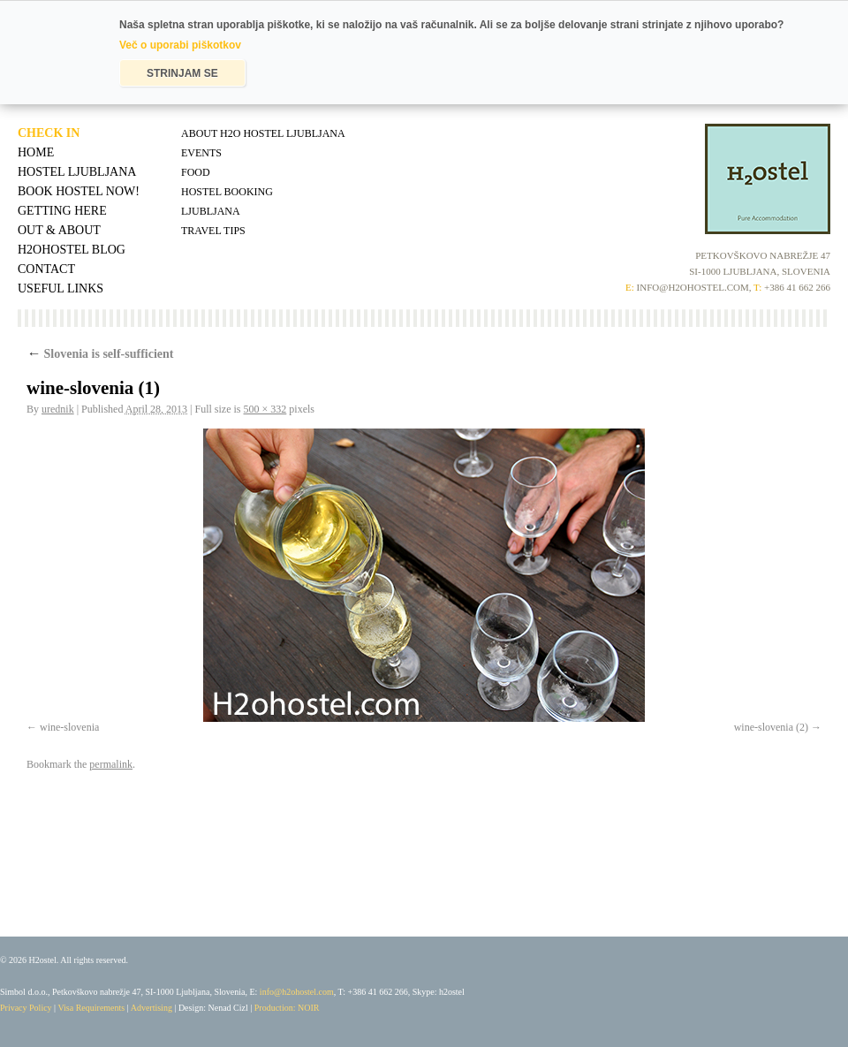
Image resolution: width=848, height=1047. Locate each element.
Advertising (151, 1008)
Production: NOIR (287, 1008)
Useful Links (60, 288)
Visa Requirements (91, 1008)
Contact (46, 269)
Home (36, 152)
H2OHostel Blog (71, 249)
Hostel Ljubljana (77, 171)
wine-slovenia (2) (771, 727)
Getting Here (62, 210)
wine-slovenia (69, 727)
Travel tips (213, 230)
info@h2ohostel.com (297, 992)
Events (201, 153)
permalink (110, 764)
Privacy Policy (26, 1008)
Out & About (59, 230)
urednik (58, 409)
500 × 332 (265, 409)
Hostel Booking (227, 192)
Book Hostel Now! (79, 191)
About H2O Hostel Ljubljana (263, 133)
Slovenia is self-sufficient (100, 353)
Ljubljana (210, 211)
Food (195, 172)
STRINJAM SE (182, 73)
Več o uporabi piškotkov (180, 45)
